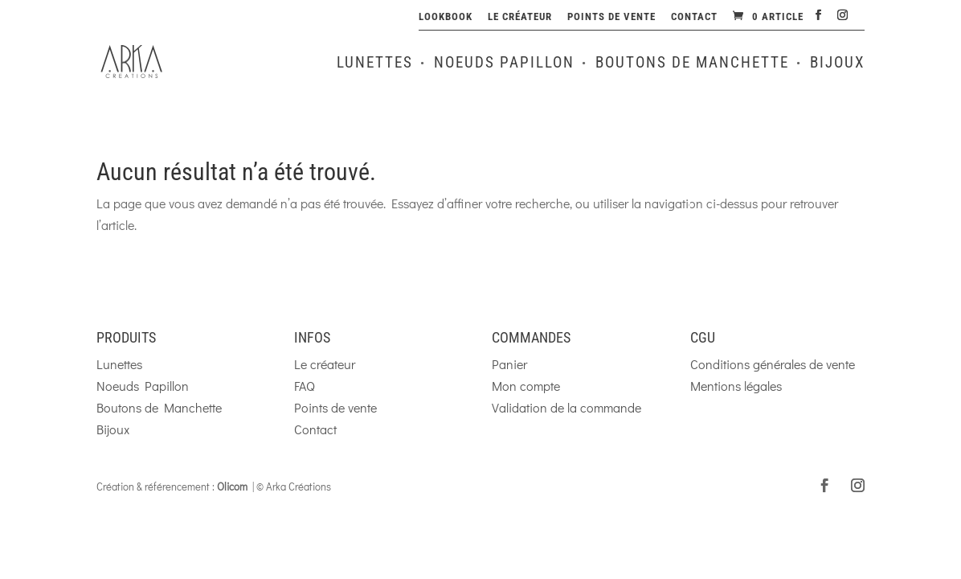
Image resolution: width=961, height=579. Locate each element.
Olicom (232, 486)
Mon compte (526, 385)
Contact (694, 17)
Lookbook (445, 17)
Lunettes (375, 64)
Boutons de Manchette (692, 64)
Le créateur (520, 17)
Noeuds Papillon (504, 64)
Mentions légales (736, 385)
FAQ (304, 385)
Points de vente (611, 17)
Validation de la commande (566, 407)
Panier (509, 363)
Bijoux (837, 64)
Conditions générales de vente (772, 363)
